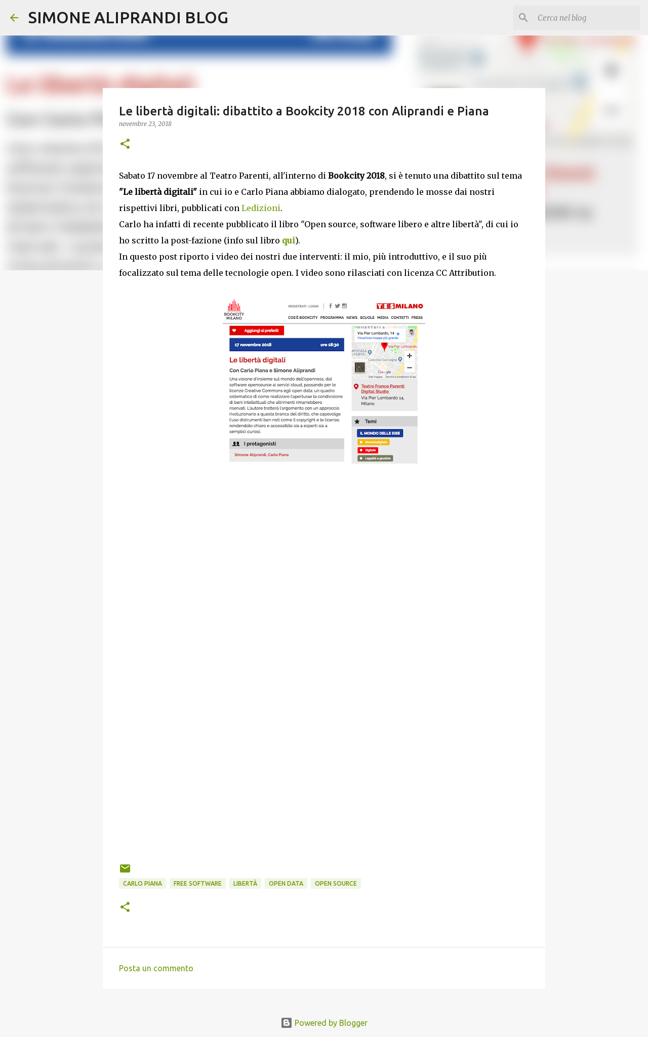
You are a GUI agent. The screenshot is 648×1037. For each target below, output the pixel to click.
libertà (245, 883)
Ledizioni (260, 208)
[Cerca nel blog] (587, 18)
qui (288, 240)
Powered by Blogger (324, 1022)
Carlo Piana (142, 883)
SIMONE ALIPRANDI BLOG (128, 17)
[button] (125, 144)
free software (198, 883)
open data (286, 883)
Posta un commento (156, 968)
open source (336, 883)
